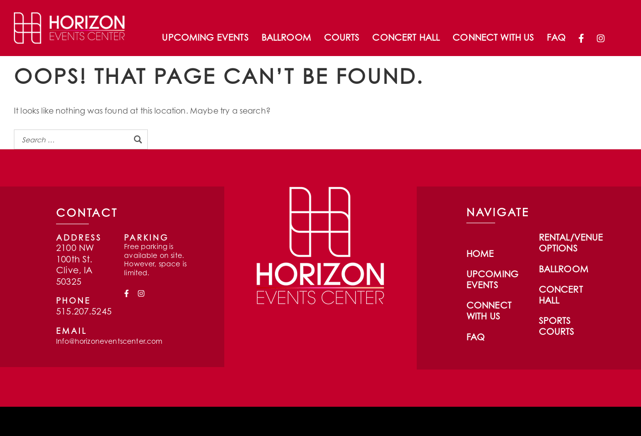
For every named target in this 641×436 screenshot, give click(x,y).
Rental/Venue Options (571, 242)
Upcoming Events (205, 37)
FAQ (556, 37)
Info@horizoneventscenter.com (109, 341)
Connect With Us (493, 37)
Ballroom (286, 37)
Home (480, 253)
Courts (342, 37)
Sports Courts (557, 326)
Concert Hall (406, 37)
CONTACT (87, 212)
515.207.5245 (84, 311)
